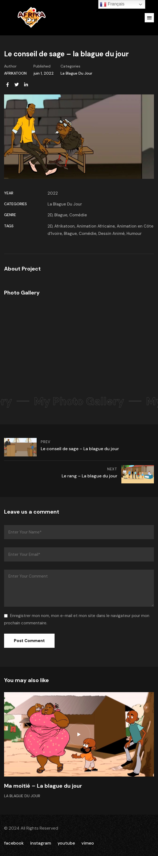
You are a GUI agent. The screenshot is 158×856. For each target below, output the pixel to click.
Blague (60, 215)
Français (112, 4)
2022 (53, 193)
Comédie (78, 215)
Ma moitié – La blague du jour (43, 785)
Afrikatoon (64, 226)
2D (50, 215)
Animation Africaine (96, 226)
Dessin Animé (111, 233)
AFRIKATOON (15, 73)
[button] (149, 17)
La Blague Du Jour (76, 73)
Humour (134, 233)
